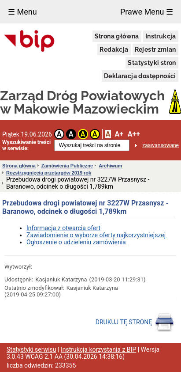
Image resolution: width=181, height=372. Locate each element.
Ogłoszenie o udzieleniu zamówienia (76, 242)
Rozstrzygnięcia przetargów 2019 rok (48, 172)
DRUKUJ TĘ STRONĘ (135, 322)
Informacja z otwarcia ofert (63, 228)
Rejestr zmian (155, 49)
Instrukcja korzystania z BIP (98, 349)
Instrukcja (160, 36)
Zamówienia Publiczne (67, 165)
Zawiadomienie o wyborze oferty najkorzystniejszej (96, 235)
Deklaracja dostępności (140, 76)
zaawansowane (160, 145)
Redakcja (114, 49)
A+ (119, 134)
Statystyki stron (152, 62)
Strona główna (117, 36)
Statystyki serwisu (31, 349)
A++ (134, 134)
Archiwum (110, 165)
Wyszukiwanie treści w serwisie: (26, 145)
